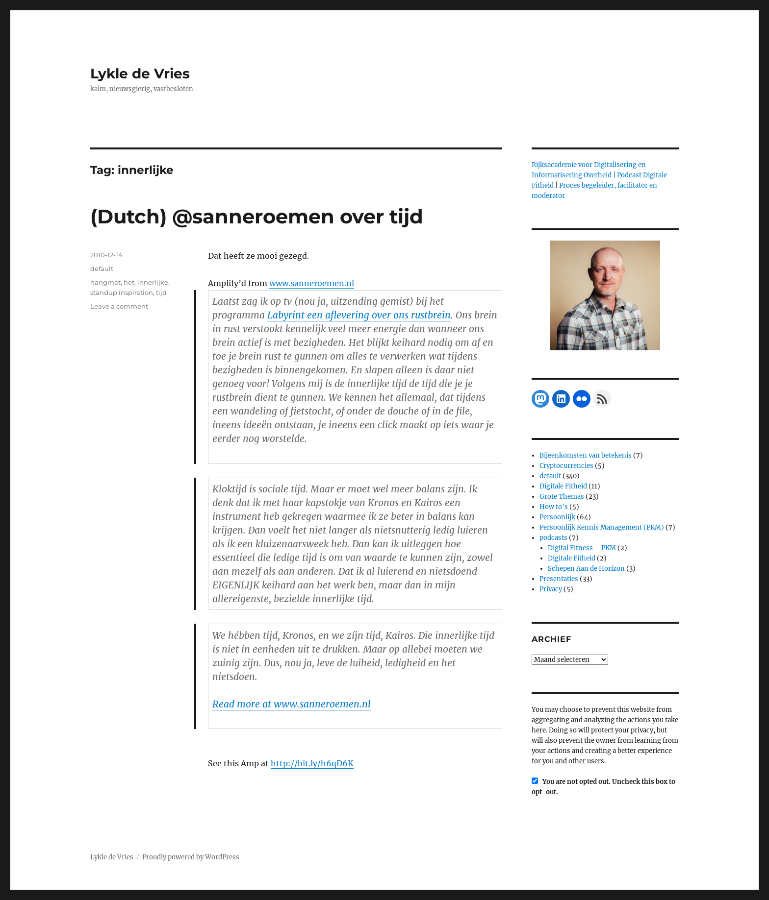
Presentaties (558, 579)
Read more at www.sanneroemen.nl (291, 704)
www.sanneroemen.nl (311, 283)
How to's (553, 507)
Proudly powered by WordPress (190, 857)
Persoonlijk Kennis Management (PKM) (601, 527)
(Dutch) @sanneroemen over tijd (256, 216)
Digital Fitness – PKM (582, 548)
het (129, 282)
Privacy (550, 589)
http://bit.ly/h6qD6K (312, 763)
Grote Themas (561, 496)
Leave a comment (119, 306)
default (101, 268)
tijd (161, 292)
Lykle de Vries (140, 73)
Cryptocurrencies (566, 466)
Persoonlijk (557, 517)
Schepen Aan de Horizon (586, 568)
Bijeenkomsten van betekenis (585, 455)
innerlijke (152, 282)
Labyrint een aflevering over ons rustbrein (359, 315)
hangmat (105, 282)
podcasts (553, 538)
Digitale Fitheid (563, 486)
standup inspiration (121, 292)
